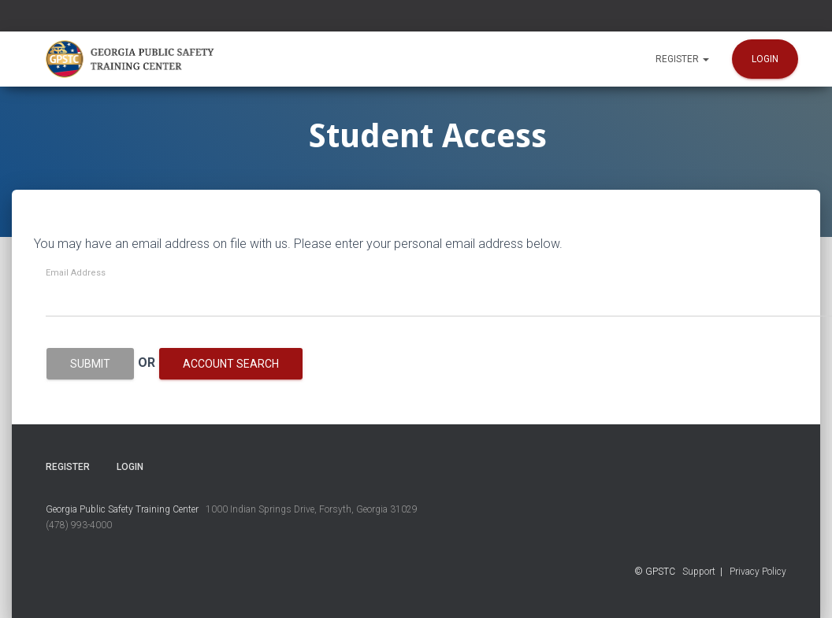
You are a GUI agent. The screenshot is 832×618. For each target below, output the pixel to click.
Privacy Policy (758, 571)
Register (682, 59)
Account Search (231, 363)
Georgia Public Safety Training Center (122, 509)
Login (765, 59)
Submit (90, 363)
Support (698, 571)
